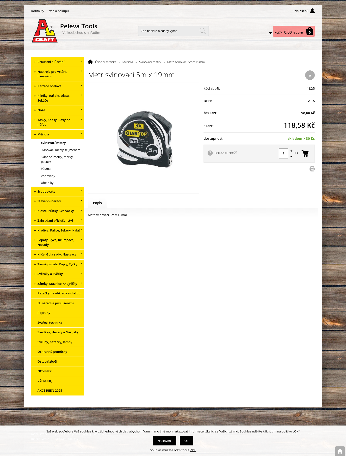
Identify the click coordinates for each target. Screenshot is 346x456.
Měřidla (128, 62)
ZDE (193, 450)
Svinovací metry (150, 62)
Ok (187, 441)
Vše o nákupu (59, 11)
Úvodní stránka (105, 62)
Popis (97, 203)
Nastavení (165, 441)
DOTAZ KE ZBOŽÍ (225, 153)
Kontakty (37, 11)
